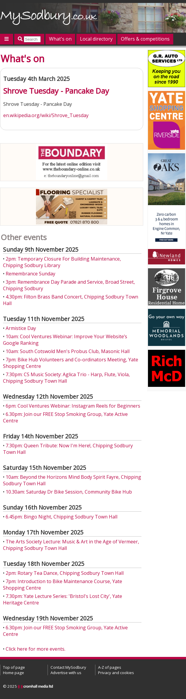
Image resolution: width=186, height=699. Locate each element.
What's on (60, 39)
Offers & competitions (145, 39)
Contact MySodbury (68, 667)
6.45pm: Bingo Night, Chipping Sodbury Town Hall (61, 516)
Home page (13, 672)
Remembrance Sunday (30, 273)
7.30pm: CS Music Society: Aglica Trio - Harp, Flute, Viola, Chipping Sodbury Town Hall (66, 377)
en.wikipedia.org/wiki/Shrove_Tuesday (46, 115)
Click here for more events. (35, 649)
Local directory (96, 39)
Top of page (14, 667)
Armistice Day (21, 328)
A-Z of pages (109, 667)
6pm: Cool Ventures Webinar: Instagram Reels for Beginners (73, 406)
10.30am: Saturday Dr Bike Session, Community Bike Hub (69, 492)
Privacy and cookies (116, 672)
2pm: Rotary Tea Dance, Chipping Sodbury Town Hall (65, 573)
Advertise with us (66, 672)
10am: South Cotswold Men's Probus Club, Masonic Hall (68, 351)
